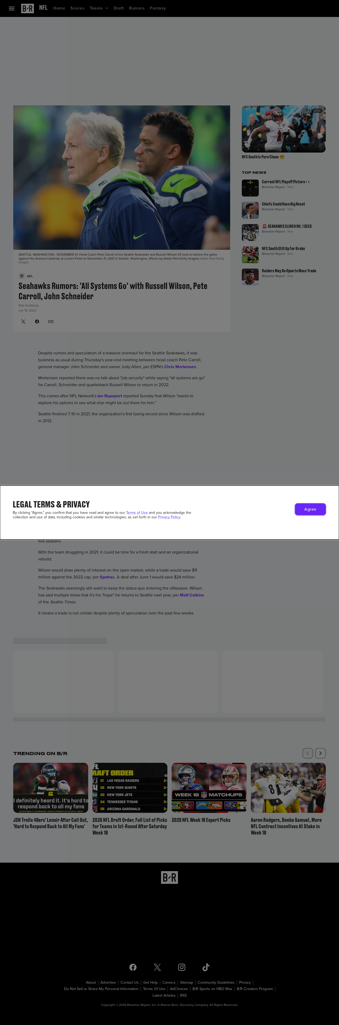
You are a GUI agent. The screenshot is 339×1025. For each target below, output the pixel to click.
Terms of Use (137, 512)
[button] (310, 509)
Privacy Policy (169, 517)
